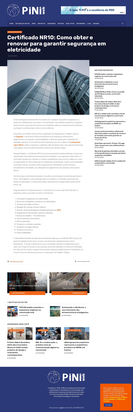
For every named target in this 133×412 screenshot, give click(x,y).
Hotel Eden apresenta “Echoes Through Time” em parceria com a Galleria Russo (109, 144)
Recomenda (81, 23)
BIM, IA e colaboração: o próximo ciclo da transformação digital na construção (47, 346)
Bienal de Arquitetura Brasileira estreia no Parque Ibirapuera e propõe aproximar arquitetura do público (110, 153)
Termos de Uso (114, 397)
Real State (70, 23)
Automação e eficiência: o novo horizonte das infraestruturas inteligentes (75, 309)
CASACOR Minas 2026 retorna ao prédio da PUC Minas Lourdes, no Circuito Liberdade (109, 94)
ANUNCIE (96, 23)
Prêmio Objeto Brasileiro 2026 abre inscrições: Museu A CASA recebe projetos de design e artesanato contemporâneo (18, 348)
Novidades (51, 23)
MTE (59, 210)
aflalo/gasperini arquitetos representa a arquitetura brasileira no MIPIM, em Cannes (76, 346)
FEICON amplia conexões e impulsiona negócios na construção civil (31, 309)
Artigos (61, 23)
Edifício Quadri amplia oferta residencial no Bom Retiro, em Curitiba (110, 162)
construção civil (83, 261)
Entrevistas (43, 330)
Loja (89, 23)
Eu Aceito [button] (108, 405)
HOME (11, 23)
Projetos (41, 23)
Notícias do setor (22, 23)
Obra (34, 23)
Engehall (19, 137)
